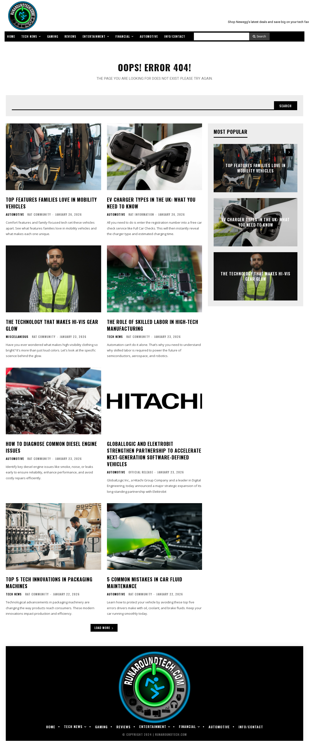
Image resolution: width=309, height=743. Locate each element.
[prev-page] (280, 154)
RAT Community (39, 216)
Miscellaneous (17, 338)
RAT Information (141, 216)
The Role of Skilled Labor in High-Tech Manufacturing (152, 327)
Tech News (115, 338)
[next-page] (289, 154)
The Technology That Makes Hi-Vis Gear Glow (52, 327)
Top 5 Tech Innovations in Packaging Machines (49, 585)
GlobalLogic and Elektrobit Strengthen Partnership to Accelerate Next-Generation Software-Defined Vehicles (154, 456)
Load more (104, 630)
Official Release (140, 474)
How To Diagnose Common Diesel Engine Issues (51, 449)
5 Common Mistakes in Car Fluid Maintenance (144, 585)
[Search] (259, 36)
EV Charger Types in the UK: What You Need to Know (151, 205)
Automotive (15, 216)
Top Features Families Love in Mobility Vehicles (51, 205)
